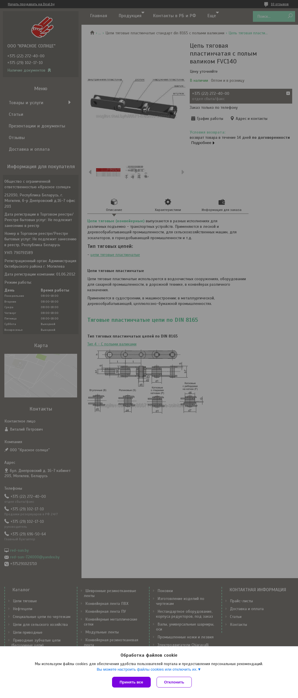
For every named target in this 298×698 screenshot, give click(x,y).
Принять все (131, 682)
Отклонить (174, 682)
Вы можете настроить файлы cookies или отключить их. (147, 669)
